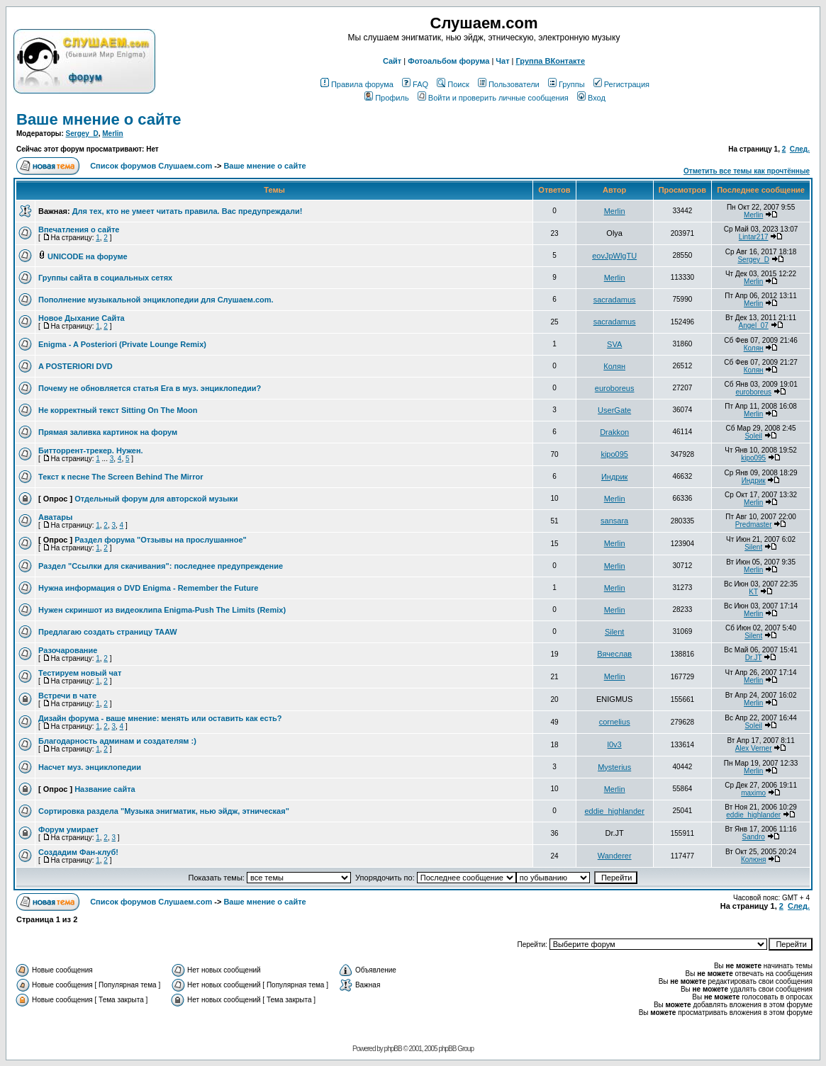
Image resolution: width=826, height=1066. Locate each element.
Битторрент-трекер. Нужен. (90, 450)
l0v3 (615, 744)
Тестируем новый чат (79, 673)
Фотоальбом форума (448, 61)
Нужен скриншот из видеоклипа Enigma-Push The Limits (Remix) (162, 610)
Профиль (386, 97)
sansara (614, 520)
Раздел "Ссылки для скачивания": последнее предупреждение (160, 566)
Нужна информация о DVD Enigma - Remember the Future (148, 588)
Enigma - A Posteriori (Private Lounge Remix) (122, 344)
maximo (753, 793)
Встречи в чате (67, 695)
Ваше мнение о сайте (99, 119)
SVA (614, 344)
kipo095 (614, 454)
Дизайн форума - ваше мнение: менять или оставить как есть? (160, 718)
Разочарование (67, 650)
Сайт (392, 61)
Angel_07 (754, 325)
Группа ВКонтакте (551, 61)
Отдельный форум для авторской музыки (156, 498)
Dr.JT (753, 658)
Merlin (112, 133)
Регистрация (621, 84)
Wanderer (615, 855)
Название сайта (104, 789)
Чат (502, 61)
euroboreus (615, 388)
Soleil (752, 436)
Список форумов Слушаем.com (151, 165)
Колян (754, 348)
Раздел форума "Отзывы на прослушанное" (160, 539)
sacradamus (614, 299)
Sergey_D (82, 133)
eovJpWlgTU (614, 255)
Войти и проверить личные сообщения (493, 97)
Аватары (55, 517)
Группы (566, 84)
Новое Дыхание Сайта (81, 318)
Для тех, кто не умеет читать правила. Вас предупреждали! (187, 211)
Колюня (753, 859)
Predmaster (753, 524)
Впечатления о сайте (78, 229)
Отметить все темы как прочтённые (746, 171)
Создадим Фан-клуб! (78, 852)
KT (753, 592)
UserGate (614, 410)
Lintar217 (754, 237)
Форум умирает (68, 829)
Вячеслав (614, 654)
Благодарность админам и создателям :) (117, 741)
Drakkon (614, 432)
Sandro (753, 837)
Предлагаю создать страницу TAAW (107, 632)
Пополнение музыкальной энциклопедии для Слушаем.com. (156, 299)
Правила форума (357, 84)
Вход (591, 97)
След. (800, 149)
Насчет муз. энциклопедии (89, 767)
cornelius (614, 722)
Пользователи (509, 84)
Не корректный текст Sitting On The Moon (117, 410)
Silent (753, 547)
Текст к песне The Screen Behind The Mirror (120, 476)
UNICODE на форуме (88, 256)
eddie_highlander (614, 811)
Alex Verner (753, 748)
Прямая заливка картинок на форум (107, 432)
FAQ (415, 84)
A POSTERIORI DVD (75, 366)
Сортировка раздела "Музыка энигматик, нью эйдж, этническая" (163, 811)
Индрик (614, 476)
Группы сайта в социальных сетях (105, 277)
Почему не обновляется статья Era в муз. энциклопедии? (149, 388)
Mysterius (614, 767)
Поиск (453, 84)
